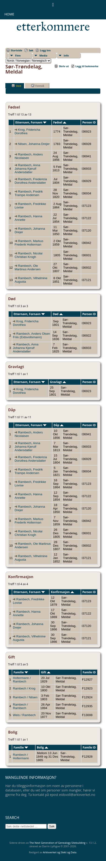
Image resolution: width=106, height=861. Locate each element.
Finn (18, 55)
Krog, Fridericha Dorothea (27, 131)
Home (9, 14)
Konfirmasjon (62, 592)
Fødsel (59, 122)
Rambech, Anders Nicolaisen (29, 156)
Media (43, 55)
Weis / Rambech (24, 715)
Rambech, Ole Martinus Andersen (28, 267)
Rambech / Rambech (20, 706)
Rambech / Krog (24, 688)
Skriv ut (64, 66)
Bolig (42, 747)
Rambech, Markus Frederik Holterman (29, 242)
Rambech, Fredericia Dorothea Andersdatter (31, 180)
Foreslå (37, 86)
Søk (31, 50)
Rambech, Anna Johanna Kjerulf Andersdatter (27, 168)
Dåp (59, 425)
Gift (45, 672)
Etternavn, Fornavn (31, 122)
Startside (16, 50)
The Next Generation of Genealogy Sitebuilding (57, 842)
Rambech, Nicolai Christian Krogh (28, 255)
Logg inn (45, 50)
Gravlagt (58, 382)
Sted (16, 86)
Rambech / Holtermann (21, 756)
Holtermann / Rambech (22, 679)
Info (66, 55)
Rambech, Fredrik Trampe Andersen (29, 193)
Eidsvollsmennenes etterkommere (55, 20)
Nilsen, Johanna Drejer (34, 144)
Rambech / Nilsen (25, 697)
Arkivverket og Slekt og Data (59, 852)
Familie (21, 672)
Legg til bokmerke (87, 66)
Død (58, 314)
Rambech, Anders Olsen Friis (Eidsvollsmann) (31, 335)
